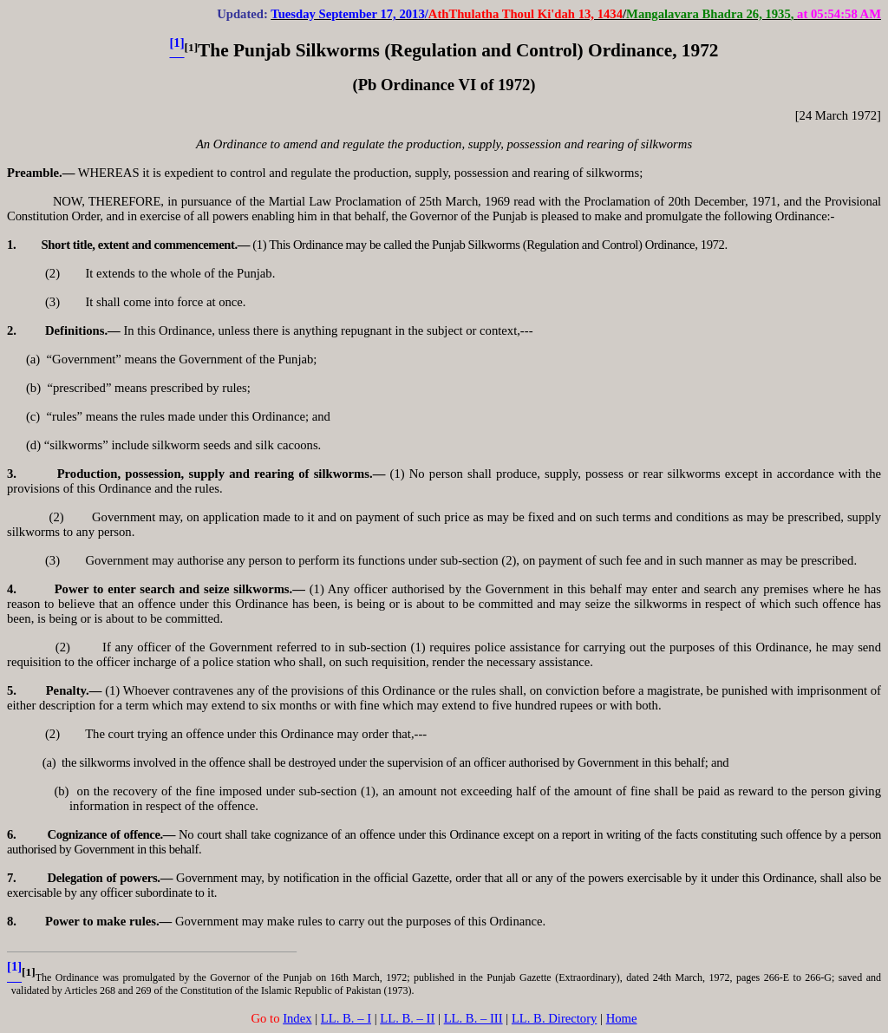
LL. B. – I (346, 1018)
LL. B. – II (407, 1018)
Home (621, 1018)
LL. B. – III (473, 1018)
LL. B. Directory (554, 1018)
